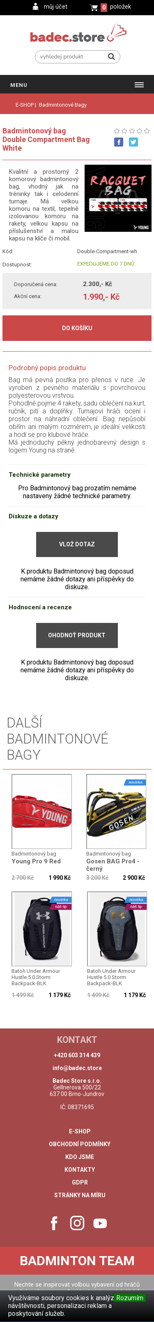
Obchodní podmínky (79, 1144)
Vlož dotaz (77, 544)
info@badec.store (77, 1068)
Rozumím (129, 1298)
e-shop (80, 1131)
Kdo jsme (79, 1157)
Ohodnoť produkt (77, 635)
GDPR (80, 1182)
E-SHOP (25, 105)
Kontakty (79, 1169)
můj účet (55, 6)
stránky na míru (80, 1195)
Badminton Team (77, 1260)
